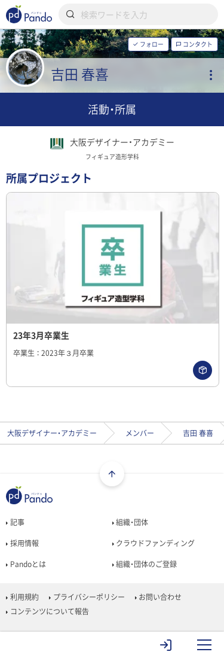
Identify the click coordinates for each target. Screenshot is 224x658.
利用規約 (22, 597)
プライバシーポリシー (86, 597)
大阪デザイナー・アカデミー (52, 433)
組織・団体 (130, 522)
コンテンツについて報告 (47, 611)
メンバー (139, 433)
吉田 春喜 (198, 433)
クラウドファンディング (153, 543)
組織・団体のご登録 (144, 564)
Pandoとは (25, 564)
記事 (15, 522)
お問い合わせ (158, 597)
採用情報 (22, 543)
